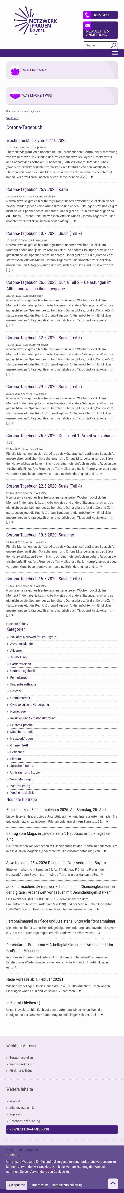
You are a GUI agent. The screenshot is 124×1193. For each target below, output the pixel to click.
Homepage (18, 711)
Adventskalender (22, 644)
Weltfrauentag (20, 786)
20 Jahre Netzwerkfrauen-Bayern (33, 637)
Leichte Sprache (21, 725)
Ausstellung (18, 657)
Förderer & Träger (21, 1070)
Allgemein (17, 650)
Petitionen (17, 752)
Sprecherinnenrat (22, 765)
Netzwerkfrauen (21, 738)
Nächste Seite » (17, 624)
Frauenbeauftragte (23, 684)
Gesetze (16, 691)
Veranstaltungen (21, 779)
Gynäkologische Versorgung (29, 704)
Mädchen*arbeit (21, 732)
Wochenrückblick (22, 793)
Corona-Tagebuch (22, 671)
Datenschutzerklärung (24, 1121)
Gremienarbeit (20, 698)
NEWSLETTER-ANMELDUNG (29, 1129)
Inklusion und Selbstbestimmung (33, 718)
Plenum (15, 759)
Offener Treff (19, 745)
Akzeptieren (16, 1185)
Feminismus (18, 677)
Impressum (17, 1114)
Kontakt (14, 1101)
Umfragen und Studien (25, 772)
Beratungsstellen (21, 1057)
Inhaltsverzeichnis (21, 1107)
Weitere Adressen (21, 1064)
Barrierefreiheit (20, 664)
